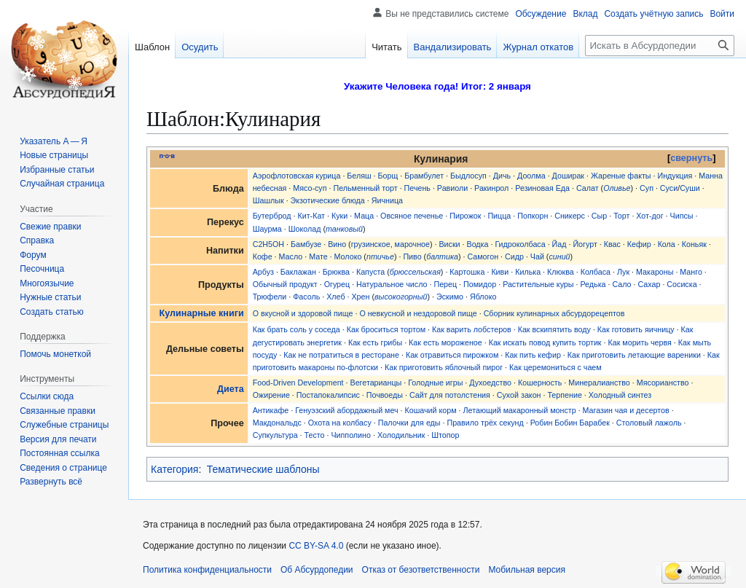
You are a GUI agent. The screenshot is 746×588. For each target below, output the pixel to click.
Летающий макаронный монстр (519, 410)
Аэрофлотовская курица (297, 175)
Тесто (315, 435)
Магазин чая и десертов (626, 410)
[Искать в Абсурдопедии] (659, 45)
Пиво (412, 256)
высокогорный (401, 296)
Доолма (531, 175)
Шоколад (304, 228)
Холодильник (401, 435)
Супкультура (275, 435)
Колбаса (595, 271)
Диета (230, 389)
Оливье (616, 188)
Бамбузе (306, 244)
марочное (412, 244)
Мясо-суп (309, 188)
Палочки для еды (409, 422)
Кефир (639, 244)
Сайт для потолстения (449, 395)
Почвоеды (384, 395)
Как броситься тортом (386, 329)
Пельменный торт (365, 188)
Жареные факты (621, 175)
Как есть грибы (375, 342)
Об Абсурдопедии (316, 570)
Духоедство (490, 382)
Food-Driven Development (298, 382)
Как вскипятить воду (554, 329)
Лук (623, 271)
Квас (612, 244)
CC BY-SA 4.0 (315, 546)
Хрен (360, 296)
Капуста (370, 271)
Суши (690, 188)
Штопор (445, 435)
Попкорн (532, 215)
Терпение (564, 395)
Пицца (499, 215)
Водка (478, 244)
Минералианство (599, 382)
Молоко (348, 256)
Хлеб (335, 296)
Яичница (387, 200)
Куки (339, 215)
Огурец (337, 284)
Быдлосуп (468, 175)
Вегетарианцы (376, 382)
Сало (621, 284)
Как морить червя (639, 342)
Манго (691, 271)
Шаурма (267, 228)
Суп (646, 188)
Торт (621, 215)
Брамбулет (424, 175)
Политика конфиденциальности (207, 570)
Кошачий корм (431, 410)
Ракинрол (491, 188)
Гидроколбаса (520, 244)
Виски (449, 244)
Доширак (568, 175)
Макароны (654, 271)
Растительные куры (538, 284)
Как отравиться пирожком (452, 354)
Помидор (479, 284)
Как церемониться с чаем (555, 367)
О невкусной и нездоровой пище (417, 313)
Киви (500, 271)
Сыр (599, 215)
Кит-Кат (311, 215)
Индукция (674, 175)
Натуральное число (391, 284)
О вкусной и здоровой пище (303, 313)
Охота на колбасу (340, 422)
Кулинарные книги (202, 313)
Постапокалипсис (328, 395)
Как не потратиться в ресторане (341, 354)
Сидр (514, 256)
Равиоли (452, 188)
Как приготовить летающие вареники (634, 354)
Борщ (388, 175)
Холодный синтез (620, 395)
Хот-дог (649, 215)
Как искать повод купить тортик (545, 342)
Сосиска (681, 284)
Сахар (648, 284)
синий (559, 256)
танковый (344, 228)
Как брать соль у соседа (296, 329)
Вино (337, 244)
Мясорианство (663, 382)
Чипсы (682, 215)
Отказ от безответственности (421, 570)
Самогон (482, 256)
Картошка (466, 271)
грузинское (370, 244)
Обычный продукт (285, 284)
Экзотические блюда (328, 200)
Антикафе (271, 410)
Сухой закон (519, 395)
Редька (592, 284)
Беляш (359, 175)
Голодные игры (435, 382)
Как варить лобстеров (471, 329)
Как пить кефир (533, 354)
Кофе (262, 256)
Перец (445, 284)
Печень (417, 188)
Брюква (336, 271)
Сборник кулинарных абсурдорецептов (554, 313)
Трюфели (270, 296)
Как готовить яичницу (636, 329)
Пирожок (465, 215)
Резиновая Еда (542, 188)
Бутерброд (272, 215)
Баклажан (298, 271)
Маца (364, 215)
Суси (669, 188)
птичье (380, 256)
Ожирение (271, 395)
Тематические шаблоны (263, 469)
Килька (528, 271)
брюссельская (415, 271)
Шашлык (268, 200)
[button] (51, 482)
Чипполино (351, 435)
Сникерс (569, 215)
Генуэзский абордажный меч (346, 410)
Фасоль (306, 296)
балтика (442, 256)
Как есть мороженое (445, 342)
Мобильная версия (526, 570)
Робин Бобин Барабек (570, 422)
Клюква (560, 271)
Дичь (502, 175)
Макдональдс (277, 422)
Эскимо (449, 296)
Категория (174, 469)
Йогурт (585, 244)
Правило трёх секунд (485, 422)
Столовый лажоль (649, 422)
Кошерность (540, 382)
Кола (666, 244)
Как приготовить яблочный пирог (444, 367)
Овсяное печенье (411, 215)
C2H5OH (268, 244)
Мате (318, 256)
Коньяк (694, 244)
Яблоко (483, 296)
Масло (291, 256)
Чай (537, 256)
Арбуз (263, 271)
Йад (559, 244)
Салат (587, 188)
